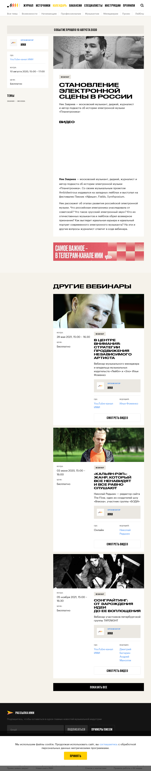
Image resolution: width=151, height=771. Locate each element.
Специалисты (93, 5)
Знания (10, 101)
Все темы (12, 13)
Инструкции (113, 5)
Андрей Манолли (125, 658)
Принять (75, 756)
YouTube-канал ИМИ (21, 59)
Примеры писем (101, 729)
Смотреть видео (117, 418)
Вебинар (65, 77)
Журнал (28, 5)
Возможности (29, 13)
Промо (126, 13)
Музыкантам (92, 13)
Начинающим (49, 13)
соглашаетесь (109, 744)
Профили (129, 5)
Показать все (98, 687)
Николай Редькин (125, 531)
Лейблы (139, 13)
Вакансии (75, 5)
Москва (21, 101)
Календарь (60, 5)
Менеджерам (110, 13)
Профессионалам (71, 13)
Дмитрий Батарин (125, 650)
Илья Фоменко (129, 403)
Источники (43, 5)
